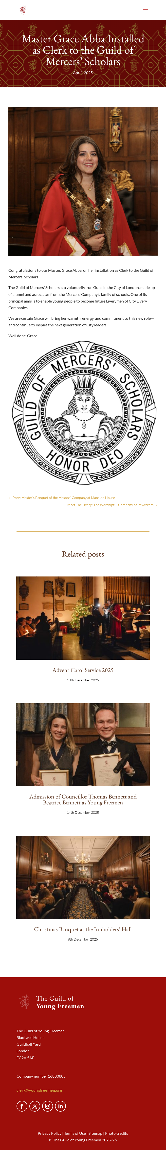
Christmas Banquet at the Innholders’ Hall (83, 929)
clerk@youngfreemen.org (39, 1090)
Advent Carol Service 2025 (83, 670)
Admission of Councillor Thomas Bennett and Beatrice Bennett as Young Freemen (83, 799)
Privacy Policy (49, 1133)
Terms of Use (75, 1133)
